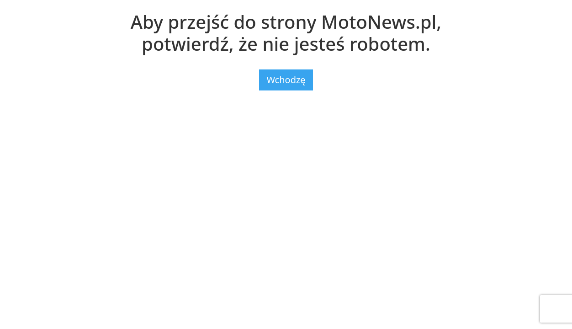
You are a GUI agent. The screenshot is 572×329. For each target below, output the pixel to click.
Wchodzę (285, 80)
